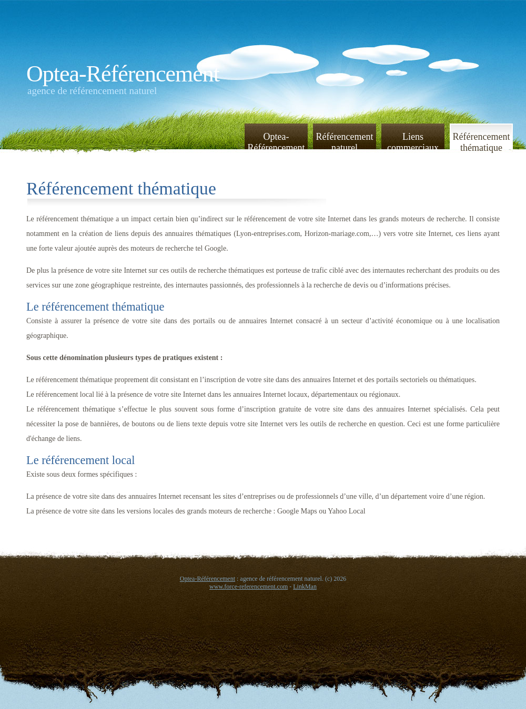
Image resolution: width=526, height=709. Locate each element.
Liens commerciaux (413, 141)
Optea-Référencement (122, 74)
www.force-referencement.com (248, 586)
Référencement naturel (344, 141)
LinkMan (305, 586)
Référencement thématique (481, 141)
